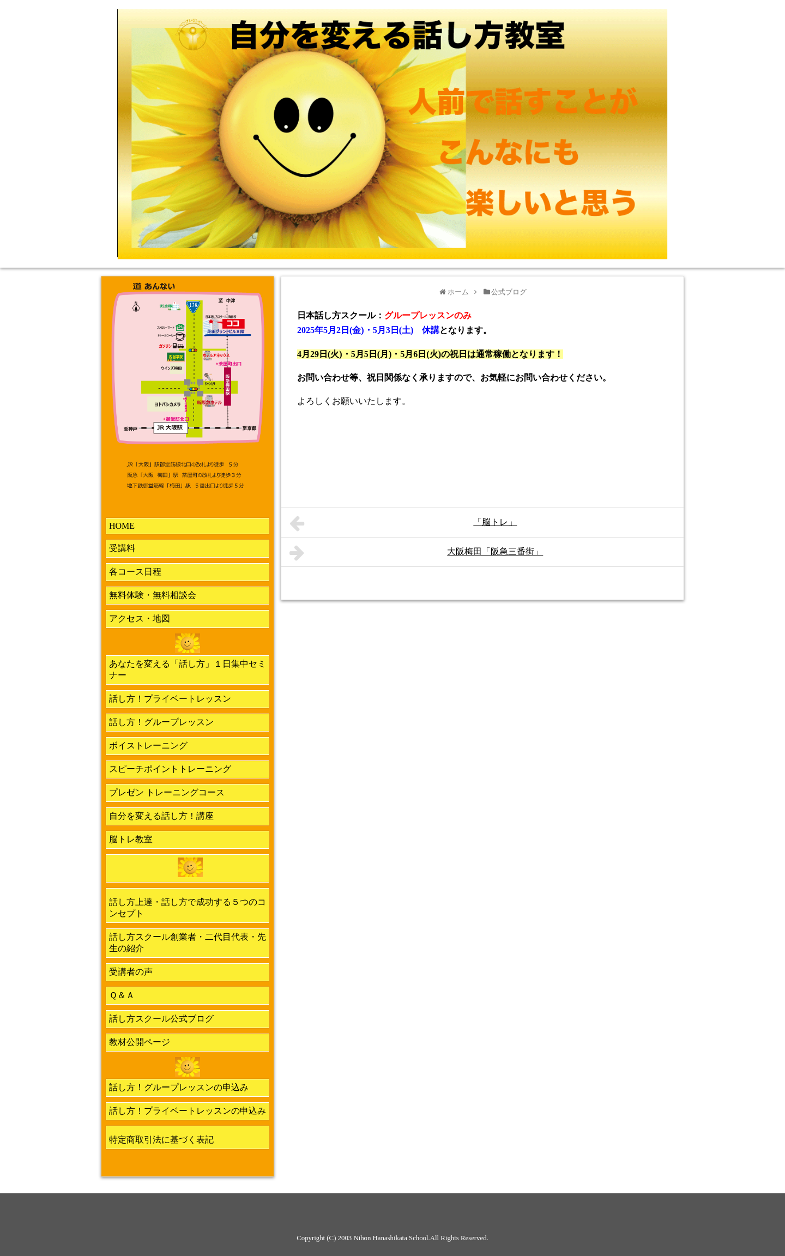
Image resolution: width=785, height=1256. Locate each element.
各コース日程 (135, 571)
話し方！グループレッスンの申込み (179, 1087)
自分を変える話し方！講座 (161, 815)
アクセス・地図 (139, 618)
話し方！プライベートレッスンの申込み (187, 1110)
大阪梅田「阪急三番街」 (416, 552)
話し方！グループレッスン (161, 722)
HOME (122, 525)
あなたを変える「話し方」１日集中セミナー (187, 669)
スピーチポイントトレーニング (170, 769)
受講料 (122, 548)
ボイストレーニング (148, 745)
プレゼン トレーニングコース (167, 792)
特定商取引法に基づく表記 (161, 1139)
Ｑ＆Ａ (122, 995)
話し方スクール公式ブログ (161, 1018)
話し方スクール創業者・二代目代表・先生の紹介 (187, 942)
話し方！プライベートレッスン (170, 698)
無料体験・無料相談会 (152, 595)
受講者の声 (131, 971)
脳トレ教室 (131, 839)
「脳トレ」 (403, 523)
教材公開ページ (139, 1042)
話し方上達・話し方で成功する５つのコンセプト (187, 907)
